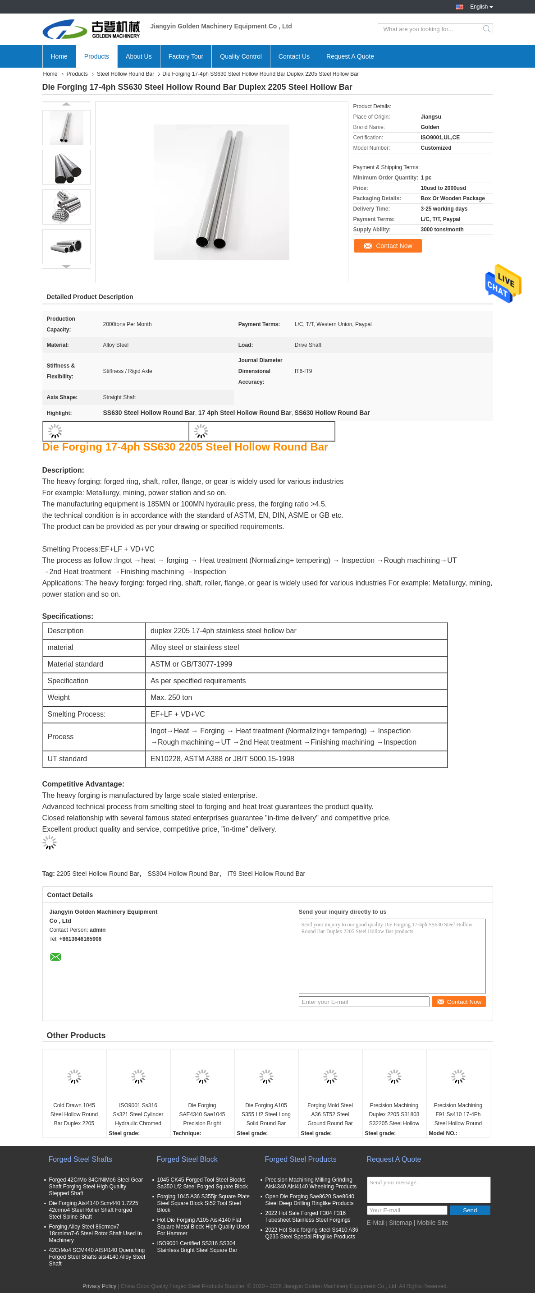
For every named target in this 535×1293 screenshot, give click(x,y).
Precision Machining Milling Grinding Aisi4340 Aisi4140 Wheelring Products (311, 1183)
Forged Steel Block (187, 1159)
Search (487, 29)
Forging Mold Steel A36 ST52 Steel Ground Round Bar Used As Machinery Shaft (330, 1115)
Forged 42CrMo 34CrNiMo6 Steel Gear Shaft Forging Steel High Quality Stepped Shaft (96, 1186)
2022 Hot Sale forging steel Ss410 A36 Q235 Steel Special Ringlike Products (311, 1233)
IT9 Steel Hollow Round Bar (267, 873)
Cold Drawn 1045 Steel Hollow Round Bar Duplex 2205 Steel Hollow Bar (74, 1115)
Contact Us (294, 56)
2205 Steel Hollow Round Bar (97, 873)
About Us (139, 56)
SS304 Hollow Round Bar (183, 873)
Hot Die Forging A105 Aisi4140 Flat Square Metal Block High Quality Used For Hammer (203, 1227)
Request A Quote (350, 56)
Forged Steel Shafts (80, 1159)
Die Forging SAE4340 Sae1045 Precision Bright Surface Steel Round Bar (202, 1115)
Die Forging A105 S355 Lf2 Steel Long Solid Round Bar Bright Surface (266, 1115)
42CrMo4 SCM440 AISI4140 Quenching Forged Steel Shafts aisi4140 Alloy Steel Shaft (97, 1257)
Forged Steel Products (301, 1159)
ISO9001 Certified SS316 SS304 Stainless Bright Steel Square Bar (197, 1246)
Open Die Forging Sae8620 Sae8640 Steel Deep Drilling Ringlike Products (309, 1199)
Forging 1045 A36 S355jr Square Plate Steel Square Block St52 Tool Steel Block (203, 1203)
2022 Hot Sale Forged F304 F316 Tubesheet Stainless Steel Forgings (308, 1216)
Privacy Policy (99, 1286)
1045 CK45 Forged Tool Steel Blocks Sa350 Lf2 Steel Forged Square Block (202, 1183)
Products (96, 56)
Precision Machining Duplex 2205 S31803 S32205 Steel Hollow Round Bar (394, 1115)
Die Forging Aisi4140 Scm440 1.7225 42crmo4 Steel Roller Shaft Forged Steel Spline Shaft (93, 1210)
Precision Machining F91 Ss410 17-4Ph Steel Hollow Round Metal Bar (458, 1115)
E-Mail (376, 1222)
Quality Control (241, 56)
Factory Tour (186, 56)
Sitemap (400, 1222)
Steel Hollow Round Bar (125, 74)
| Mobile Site (431, 1222)
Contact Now (394, 245)
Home (59, 56)
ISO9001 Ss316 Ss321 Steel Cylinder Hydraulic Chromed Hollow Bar (138, 1115)
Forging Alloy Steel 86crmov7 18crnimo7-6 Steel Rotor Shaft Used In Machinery (95, 1233)
